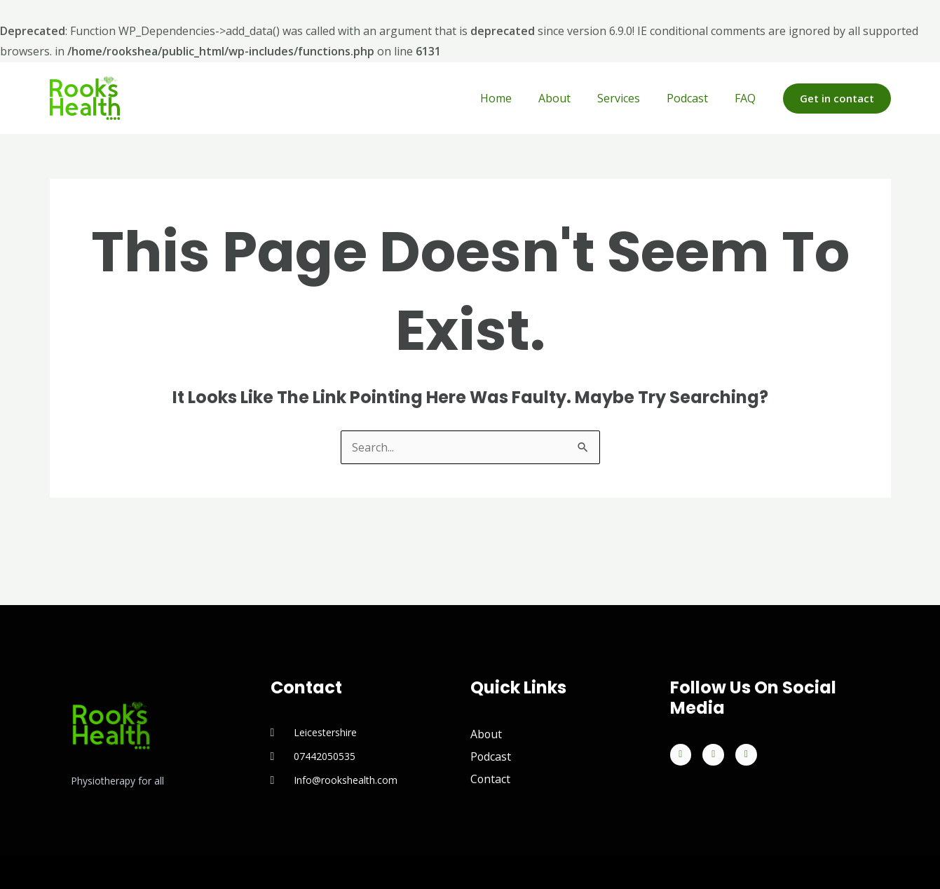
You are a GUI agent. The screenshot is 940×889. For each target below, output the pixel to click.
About (569, 98)
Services (629, 98)
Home (515, 98)
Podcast (693, 98)
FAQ (747, 98)
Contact (490, 779)
